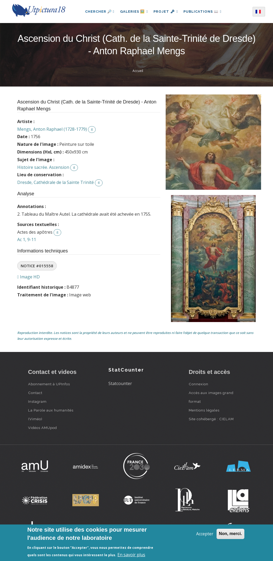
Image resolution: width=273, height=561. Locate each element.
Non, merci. (230, 533)
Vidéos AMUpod (42, 428)
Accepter (204, 534)
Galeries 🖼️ (133, 11)
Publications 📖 (203, 11)
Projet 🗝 (165, 11)
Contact (35, 393)
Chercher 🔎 (98, 11)
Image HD (28, 277)
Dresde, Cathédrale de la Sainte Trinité (55, 182)
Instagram (37, 401)
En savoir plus (131, 555)
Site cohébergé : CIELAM (211, 419)
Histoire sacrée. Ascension (43, 167)
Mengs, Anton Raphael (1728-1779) (52, 129)
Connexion (198, 384)
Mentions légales (204, 410)
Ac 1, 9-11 (26, 239)
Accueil (138, 71)
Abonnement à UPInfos (49, 384)
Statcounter (120, 383)
